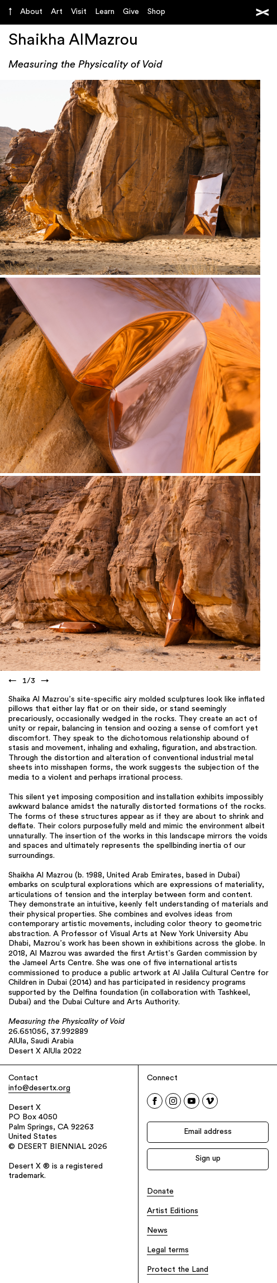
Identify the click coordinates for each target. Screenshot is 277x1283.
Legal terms (168, 1250)
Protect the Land (177, 1270)
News (157, 1231)
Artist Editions (172, 1211)
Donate (160, 1191)
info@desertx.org (39, 1088)
